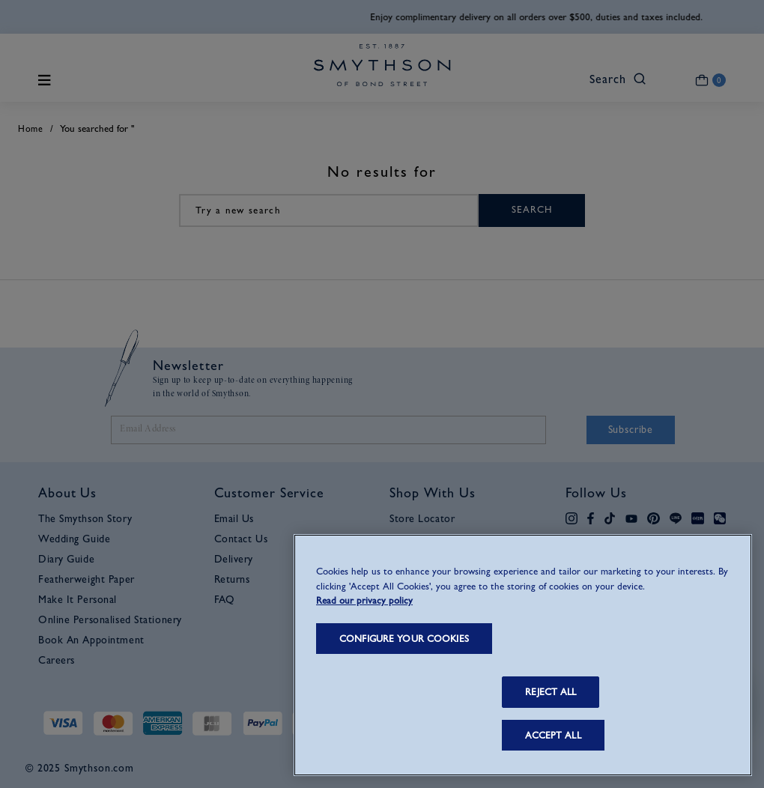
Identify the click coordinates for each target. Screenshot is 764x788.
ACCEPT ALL (552, 735)
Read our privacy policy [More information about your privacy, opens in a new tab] (364, 600)
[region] (523, 655)
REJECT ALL (550, 691)
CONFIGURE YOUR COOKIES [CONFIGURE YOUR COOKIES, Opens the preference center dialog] (404, 638)
